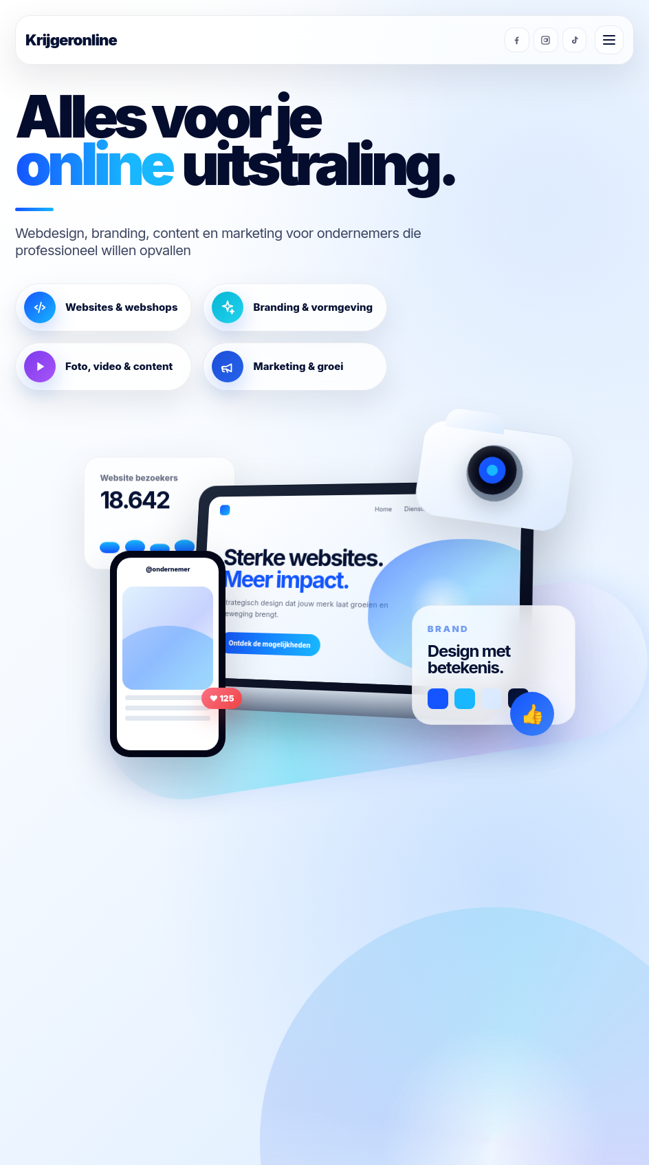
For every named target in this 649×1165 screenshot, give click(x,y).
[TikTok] (574, 40)
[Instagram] (545, 40)
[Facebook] (516, 40)
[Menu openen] (609, 39)
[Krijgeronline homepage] (260, 40)
